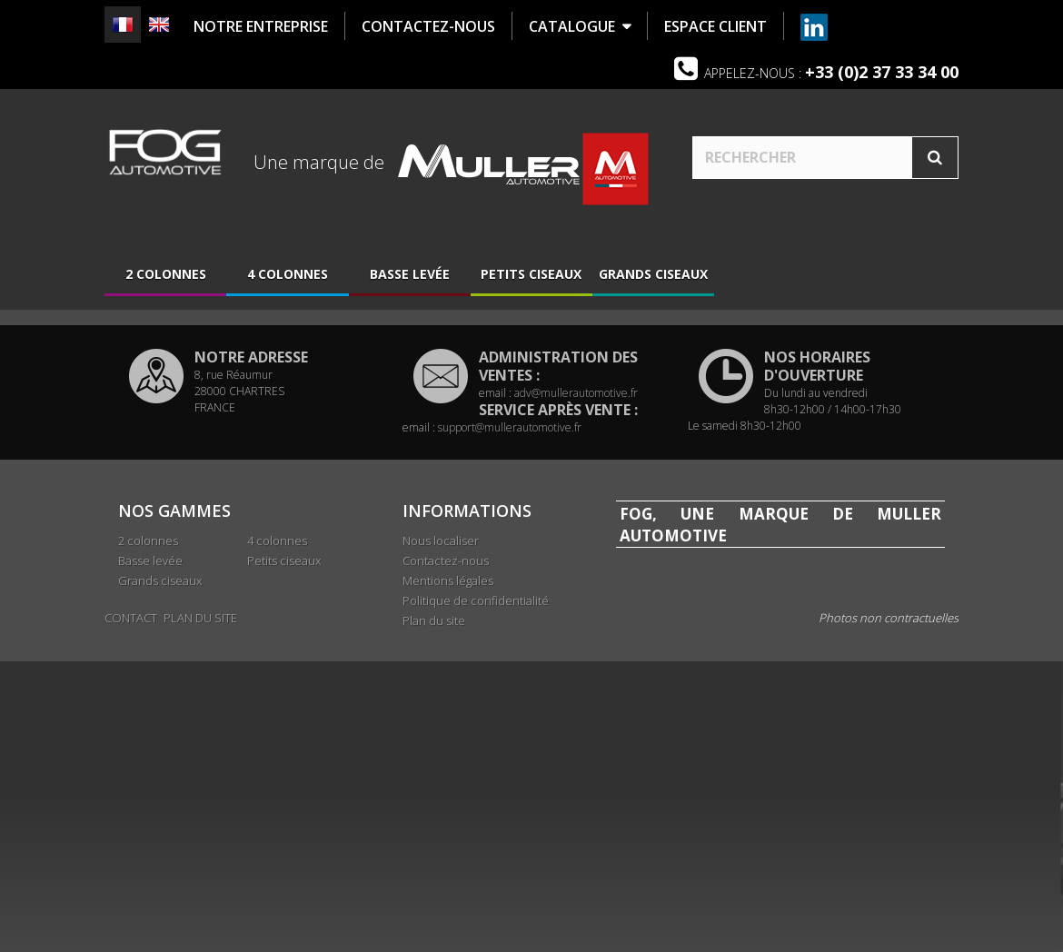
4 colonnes (287, 274)
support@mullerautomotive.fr (509, 634)
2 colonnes (165, 274)
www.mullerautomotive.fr (735, 862)
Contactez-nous (445, 767)
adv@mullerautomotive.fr (576, 600)
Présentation (176, 420)
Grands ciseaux (653, 274)
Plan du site (433, 827)
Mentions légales (447, 787)
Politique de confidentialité (475, 807)
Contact (130, 908)
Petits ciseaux (531, 274)
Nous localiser (181, 474)
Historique (168, 447)
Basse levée (410, 274)
